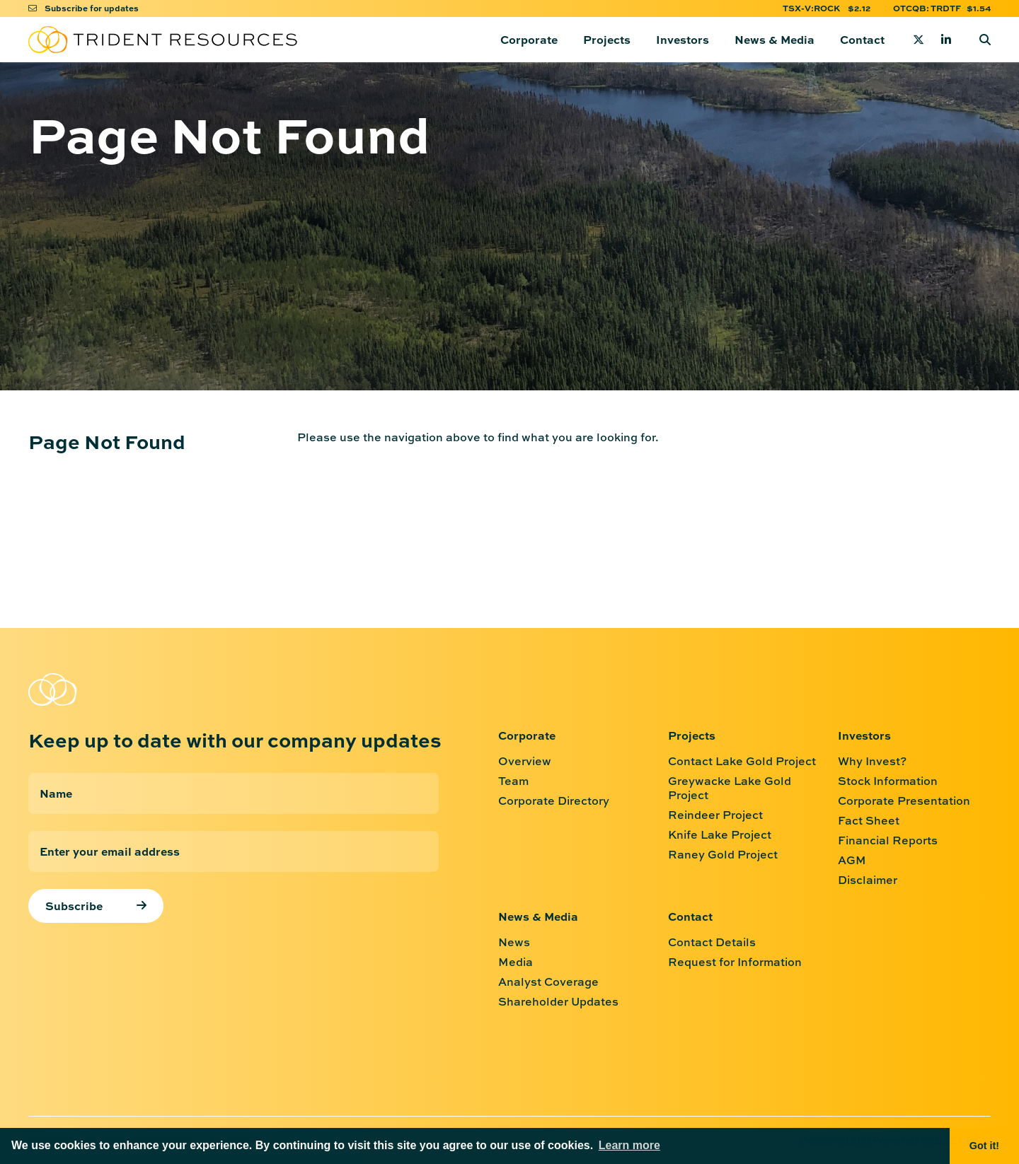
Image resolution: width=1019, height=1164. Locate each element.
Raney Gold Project (723, 854)
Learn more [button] (629, 1145)
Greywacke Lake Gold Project (729, 788)
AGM (852, 860)
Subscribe (74, 905)
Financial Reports (888, 840)
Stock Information (888, 780)
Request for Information (735, 962)
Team (513, 780)
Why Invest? (872, 761)
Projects (607, 39)
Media (515, 962)
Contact (862, 39)
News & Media (774, 39)
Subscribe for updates (83, 7)
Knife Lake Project (719, 834)
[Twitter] (918, 40)
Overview (524, 761)
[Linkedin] (946, 40)
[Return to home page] (162, 39)
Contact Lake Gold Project (742, 761)
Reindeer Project (715, 814)
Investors (682, 39)
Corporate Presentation (904, 800)
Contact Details (712, 942)
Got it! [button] (984, 1145)
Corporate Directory (553, 800)
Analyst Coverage (548, 981)
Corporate (529, 39)
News (514, 942)
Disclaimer (867, 879)
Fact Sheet (868, 820)
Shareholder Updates (558, 1001)
